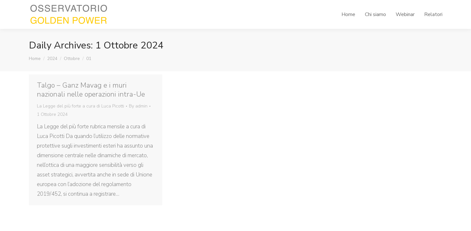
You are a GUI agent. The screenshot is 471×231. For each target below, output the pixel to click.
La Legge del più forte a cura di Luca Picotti (80, 106)
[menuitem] (348, 14)
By (138, 106)
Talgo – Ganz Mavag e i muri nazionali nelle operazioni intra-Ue (91, 90)
